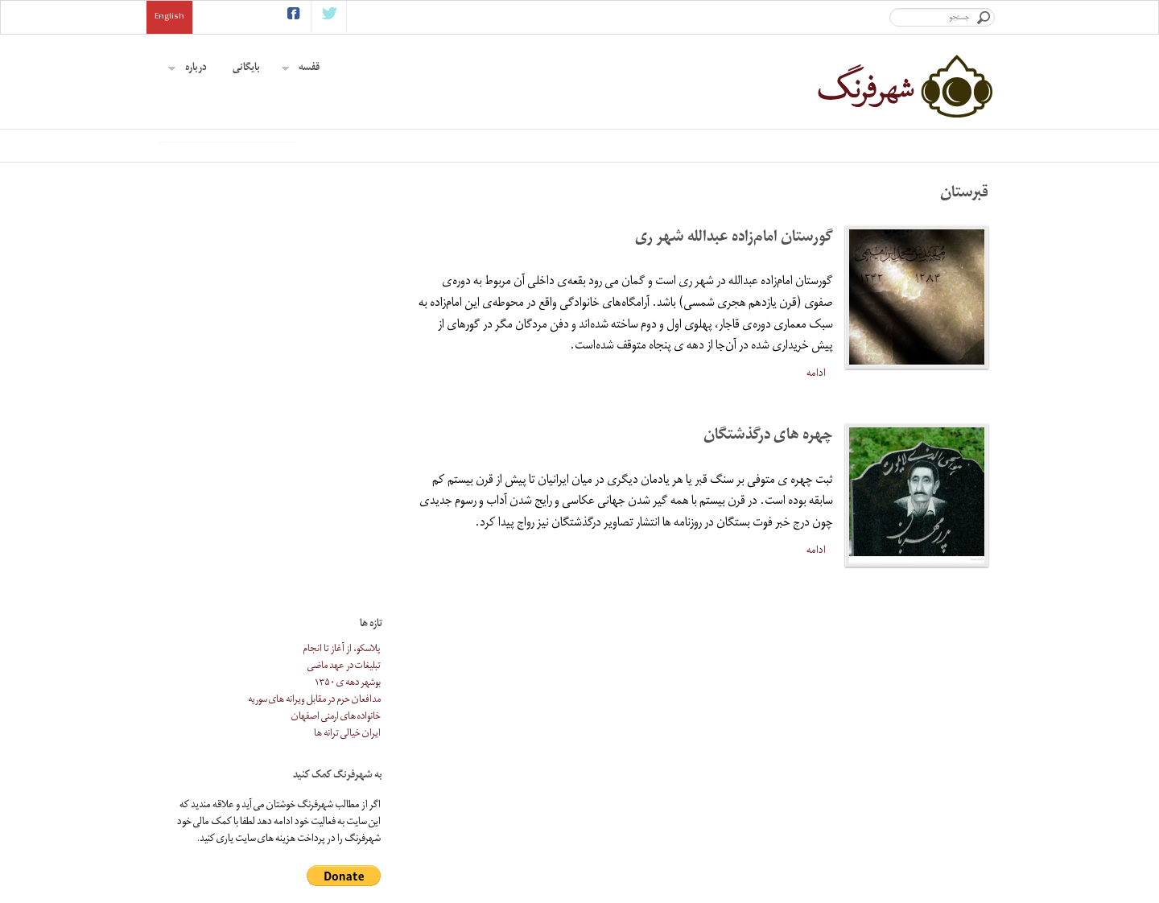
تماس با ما (802, 865)
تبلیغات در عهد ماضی (344, 331)
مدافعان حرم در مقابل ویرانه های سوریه (314, 365)
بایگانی (246, 68)
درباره (187, 68)
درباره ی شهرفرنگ (786, 781)
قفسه (301, 68)
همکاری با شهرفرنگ (783, 798)
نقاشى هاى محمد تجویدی (578, 848)
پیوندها (807, 831)
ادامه (816, 475)
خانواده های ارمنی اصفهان (336, 382)
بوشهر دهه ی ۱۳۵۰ (348, 348)
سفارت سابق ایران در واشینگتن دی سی (582, 831)
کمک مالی (801, 848)
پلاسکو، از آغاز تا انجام (342, 314)
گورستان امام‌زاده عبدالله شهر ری (734, 339)
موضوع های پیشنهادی (778, 815)
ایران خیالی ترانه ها (347, 399)
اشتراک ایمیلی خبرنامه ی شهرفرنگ (424, 764)
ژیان (612, 798)
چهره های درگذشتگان (768, 537)
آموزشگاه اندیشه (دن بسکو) (581, 772)
